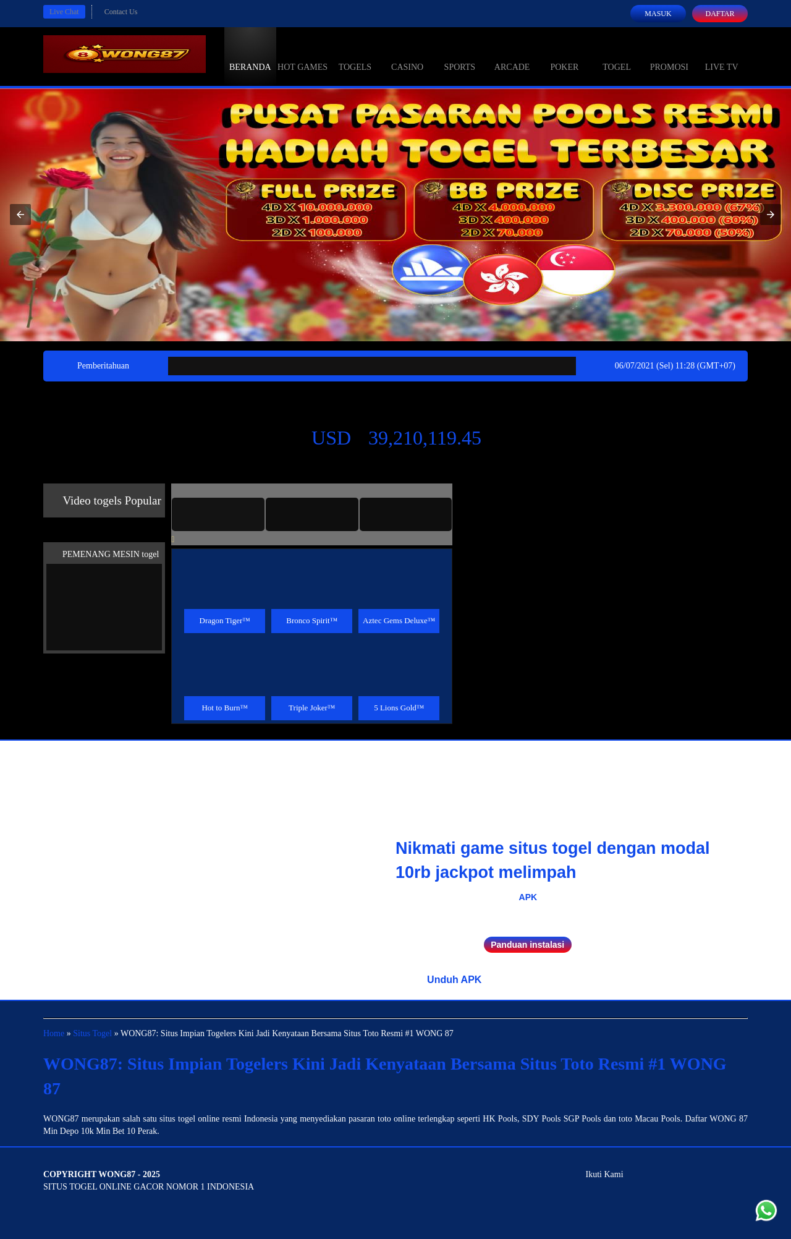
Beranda (250, 56)
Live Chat (64, 11)
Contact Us (121, 11)
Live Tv (721, 56)
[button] (20, 214)
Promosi (669, 56)
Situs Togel (92, 1033)
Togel (617, 56)
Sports (460, 56)
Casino (407, 56)
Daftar (719, 13)
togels (355, 56)
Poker (564, 56)
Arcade (512, 56)
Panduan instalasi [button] (527, 945)
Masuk (658, 13)
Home (53, 1033)
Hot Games (302, 56)
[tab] (218, 514)
